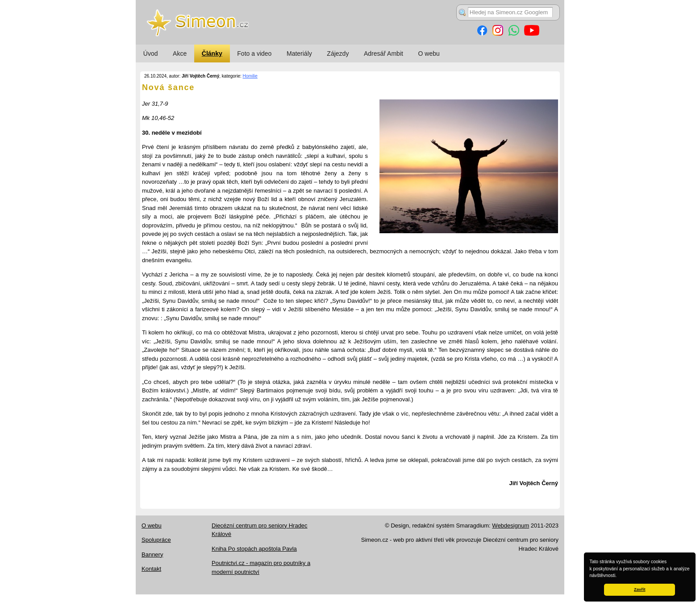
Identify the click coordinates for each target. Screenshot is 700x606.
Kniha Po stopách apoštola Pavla (254, 548)
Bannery (152, 554)
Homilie (250, 76)
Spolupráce (156, 539)
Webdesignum (510, 525)
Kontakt (151, 568)
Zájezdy (338, 53)
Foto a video (254, 53)
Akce (180, 53)
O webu (429, 53)
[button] (619, 576)
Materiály (299, 53)
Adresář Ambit (383, 53)
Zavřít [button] (639, 589)
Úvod (150, 53)
